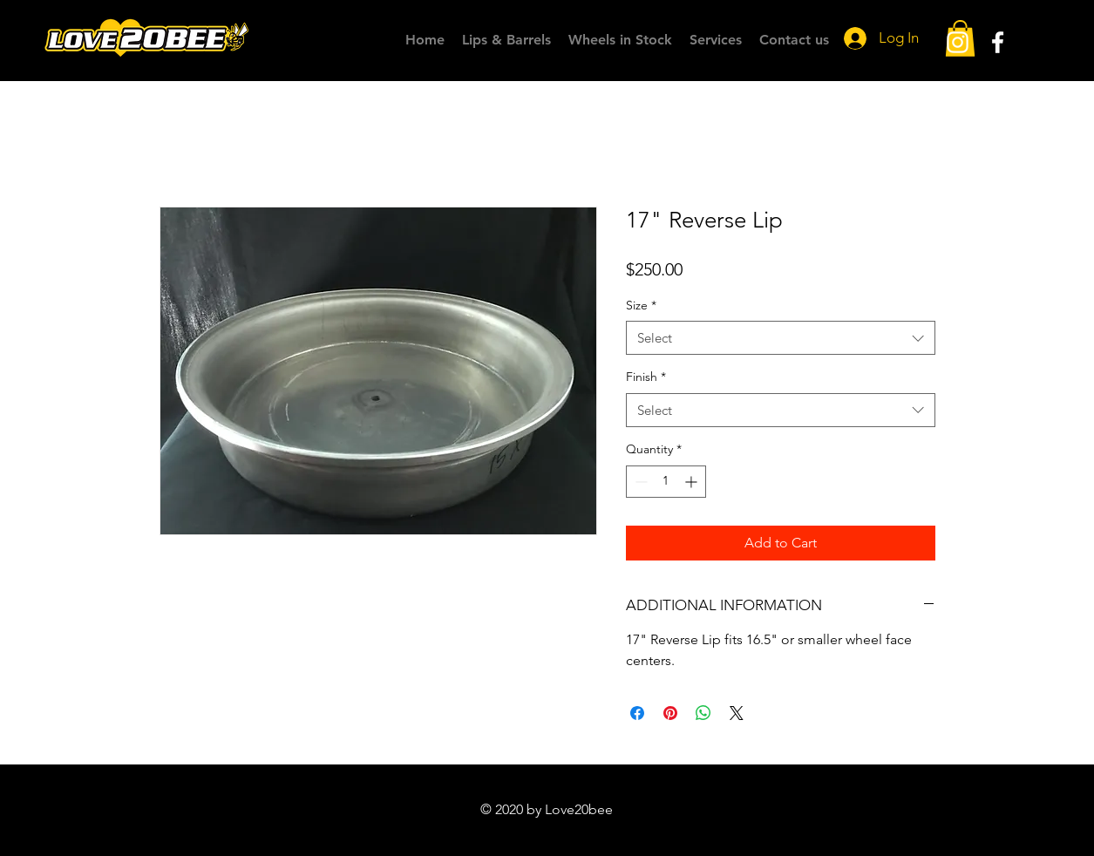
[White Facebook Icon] (997, 42)
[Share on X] (736, 713)
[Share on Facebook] (637, 713)
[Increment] (692, 481)
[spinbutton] (666, 481)
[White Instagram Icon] (957, 42)
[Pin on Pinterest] (670, 713)
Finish (646, 376)
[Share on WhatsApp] (703, 713)
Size (641, 305)
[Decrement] (639, 481)
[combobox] (780, 338)
